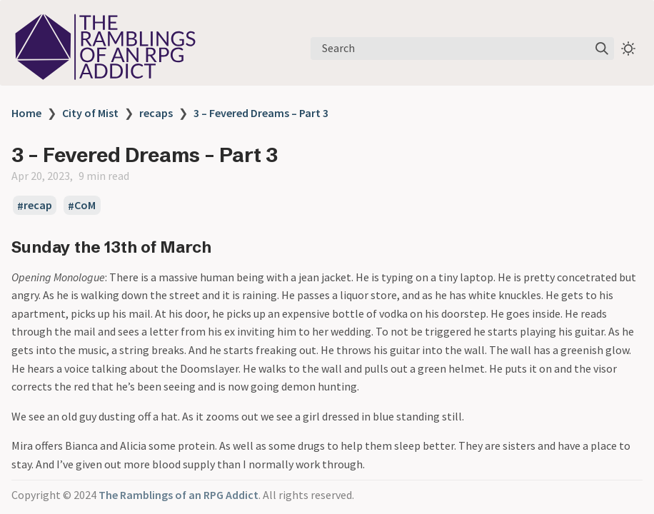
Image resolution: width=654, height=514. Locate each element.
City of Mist (90, 113)
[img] (601, 48)
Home (26, 113)
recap (38, 205)
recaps (156, 113)
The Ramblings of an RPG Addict (178, 495)
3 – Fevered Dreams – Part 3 (260, 113)
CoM (85, 205)
